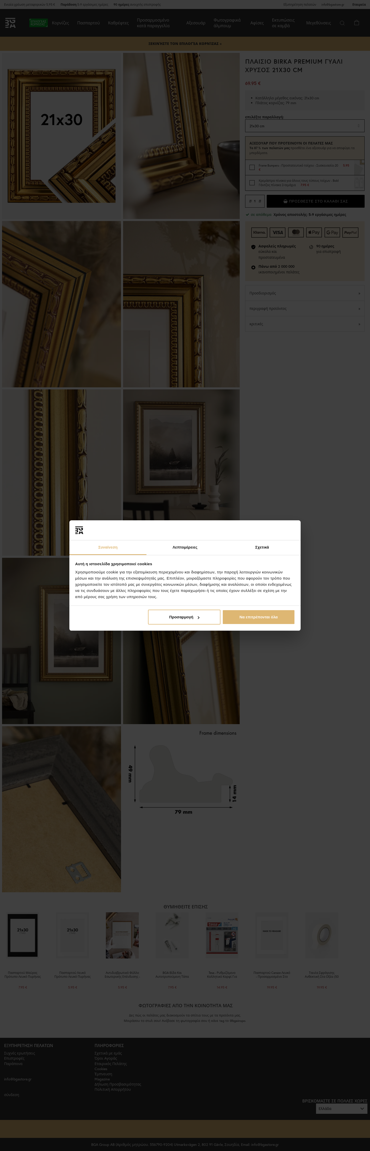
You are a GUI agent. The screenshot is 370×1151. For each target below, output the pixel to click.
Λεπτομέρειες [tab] (185, 547)
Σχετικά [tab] (262, 547)
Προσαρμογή (184, 617)
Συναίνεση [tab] (107, 547)
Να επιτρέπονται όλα (258, 617)
